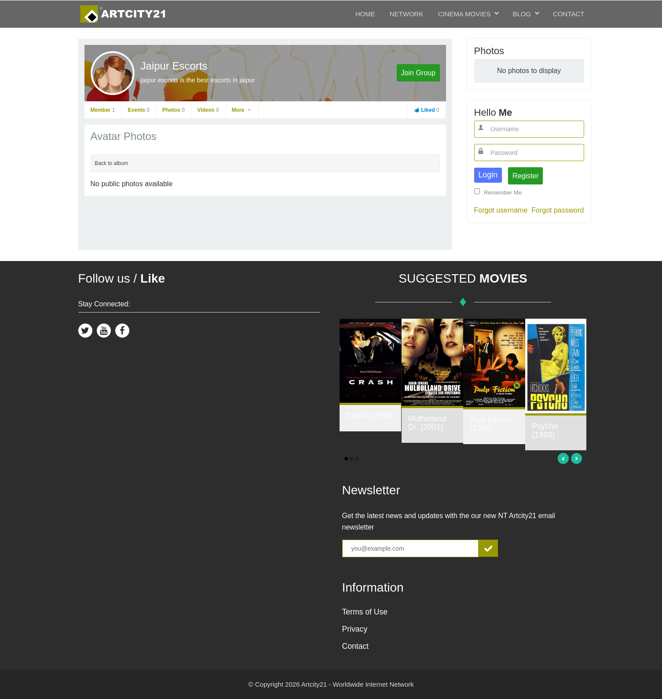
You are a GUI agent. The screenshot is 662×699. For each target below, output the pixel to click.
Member (103, 110)
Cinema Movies (464, 14)
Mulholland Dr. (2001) (427, 423)
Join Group (418, 73)
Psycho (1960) (545, 430)
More (242, 110)
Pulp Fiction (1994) (490, 424)
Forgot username (501, 210)
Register (525, 176)
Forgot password (557, 210)
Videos (208, 110)
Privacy (355, 629)
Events (139, 110)
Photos (173, 110)
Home (365, 14)
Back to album (111, 163)
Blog (521, 14)
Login (487, 174)
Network (407, 14)
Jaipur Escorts (174, 66)
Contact (568, 14)
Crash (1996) (369, 415)
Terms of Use (365, 611)
